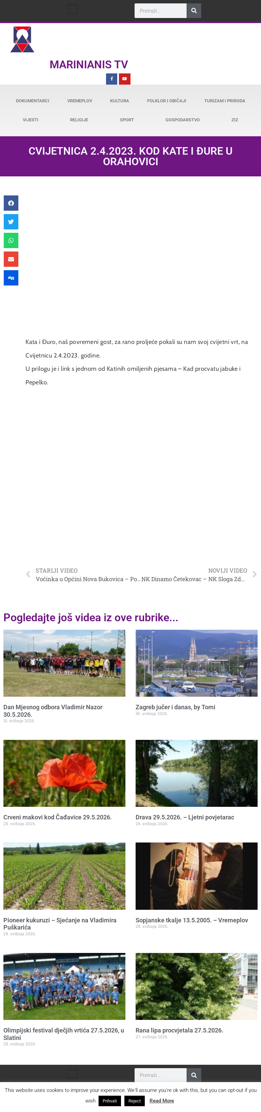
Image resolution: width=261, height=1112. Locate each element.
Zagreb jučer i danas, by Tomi (175, 707)
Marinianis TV (89, 64)
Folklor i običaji (166, 100)
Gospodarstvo (183, 119)
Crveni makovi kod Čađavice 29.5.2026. (57, 817)
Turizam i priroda (224, 100)
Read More (162, 1101)
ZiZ (234, 119)
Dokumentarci (32, 100)
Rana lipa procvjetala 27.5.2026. (179, 1030)
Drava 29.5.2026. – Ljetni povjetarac (185, 817)
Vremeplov (79, 100)
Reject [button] (134, 1101)
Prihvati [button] (110, 1101)
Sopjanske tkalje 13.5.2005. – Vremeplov (192, 920)
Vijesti (30, 119)
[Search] (194, 10)
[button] (72, 9)
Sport (127, 119)
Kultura (119, 100)
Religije (79, 119)
